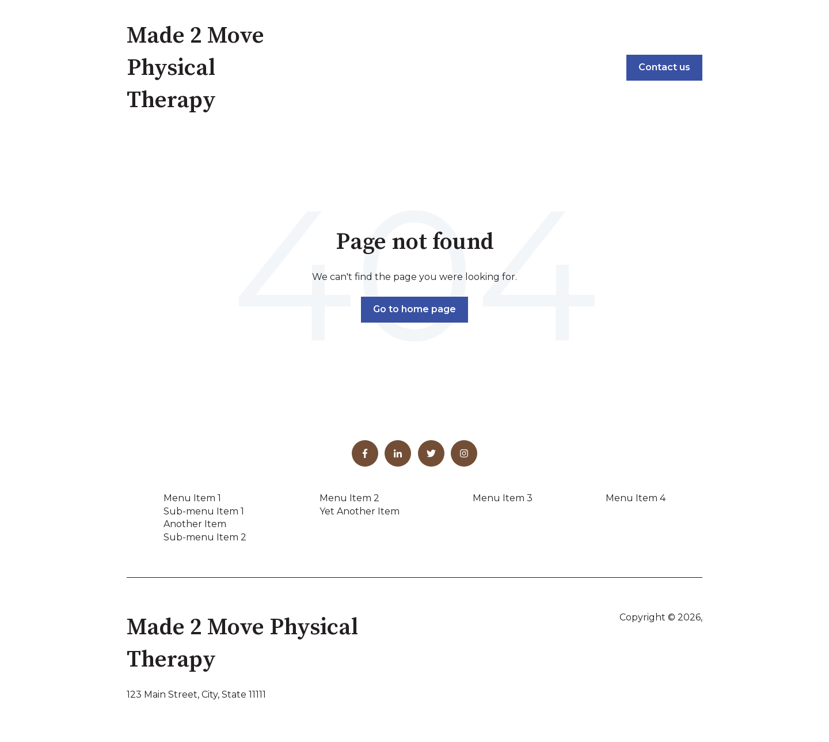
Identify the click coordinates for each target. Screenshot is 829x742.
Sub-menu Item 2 (204, 537)
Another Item (194, 523)
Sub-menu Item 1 (203, 511)
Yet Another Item (360, 511)
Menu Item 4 (636, 498)
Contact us (664, 67)
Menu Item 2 (349, 498)
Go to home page (414, 309)
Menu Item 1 (192, 498)
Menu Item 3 (503, 498)
